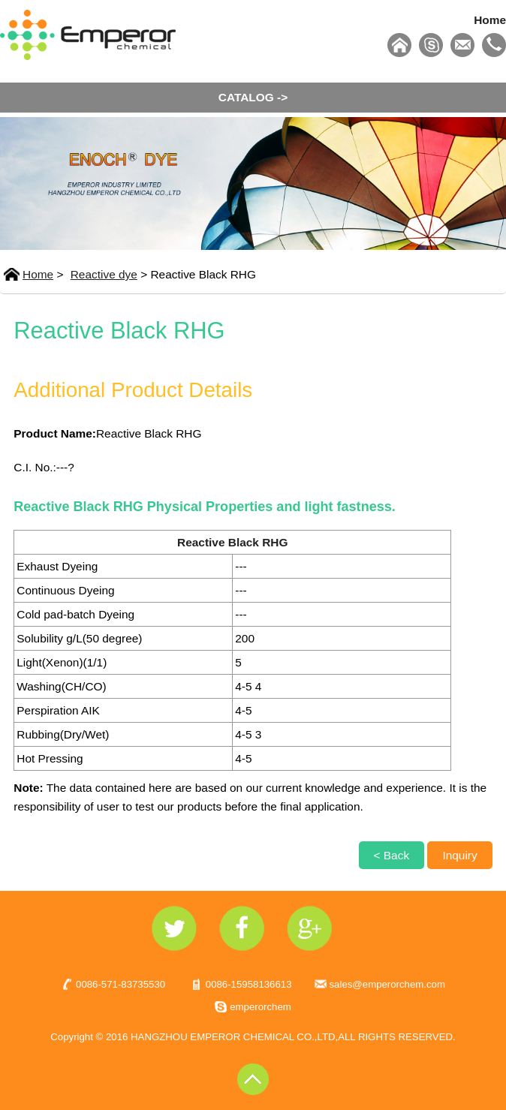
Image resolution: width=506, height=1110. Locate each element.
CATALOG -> (253, 97)
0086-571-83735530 (120, 984)
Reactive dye (104, 274)
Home (490, 20)
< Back (392, 855)
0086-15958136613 (249, 984)
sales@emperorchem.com (387, 984)
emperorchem (260, 1006)
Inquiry (459, 855)
